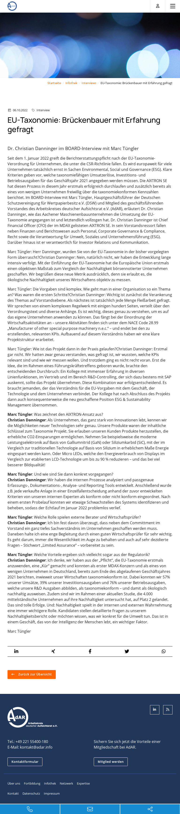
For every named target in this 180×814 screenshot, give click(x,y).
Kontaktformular (24, 762)
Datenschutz (31, 793)
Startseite (54, 83)
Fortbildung (32, 783)
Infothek (71, 83)
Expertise (83, 783)
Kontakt (13, 793)
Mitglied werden (111, 762)
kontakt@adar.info (36, 747)
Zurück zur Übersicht (34, 674)
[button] (16, 651)
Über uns (14, 783)
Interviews (89, 83)
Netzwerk (66, 783)
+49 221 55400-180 (31, 741)
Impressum (52, 793)
